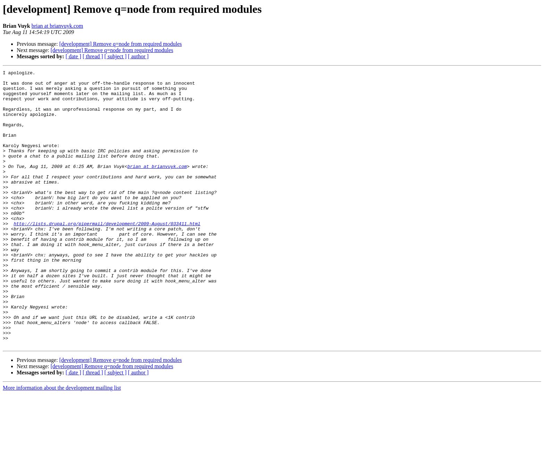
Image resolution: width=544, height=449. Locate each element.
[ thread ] (93, 56)
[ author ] (138, 56)
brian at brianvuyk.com (57, 26)
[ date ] (73, 56)
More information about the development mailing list (62, 443)
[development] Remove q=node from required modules (120, 44)
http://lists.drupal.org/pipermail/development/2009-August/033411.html (107, 255)
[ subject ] (115, 56)
